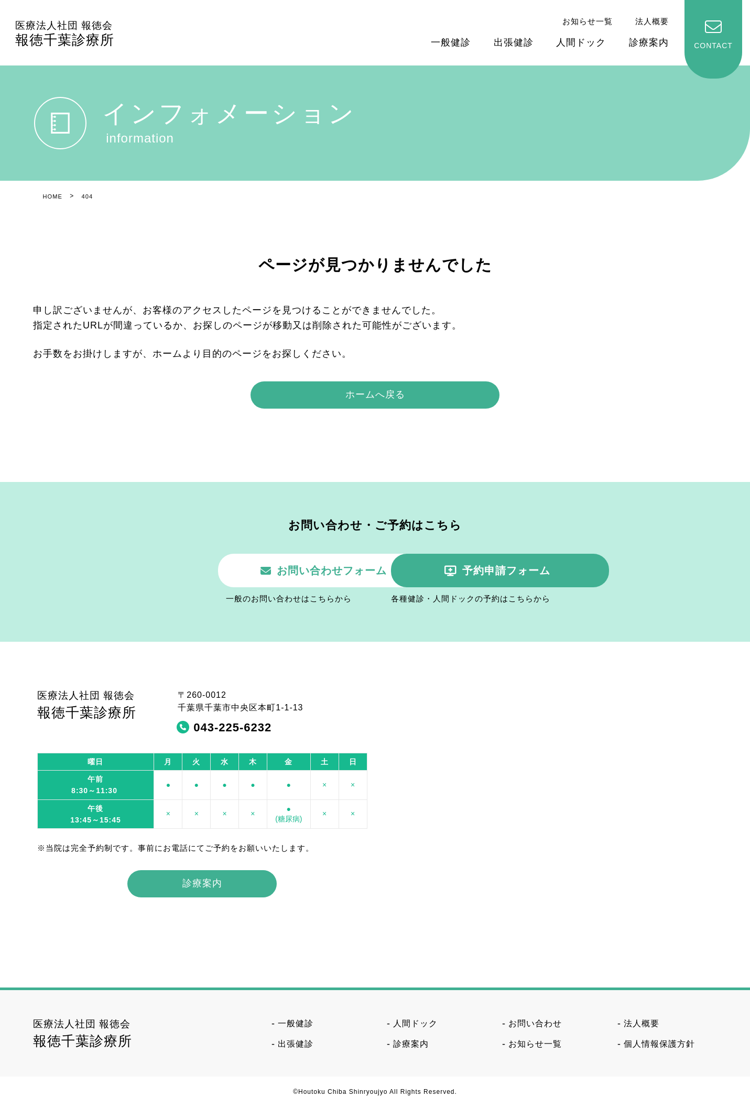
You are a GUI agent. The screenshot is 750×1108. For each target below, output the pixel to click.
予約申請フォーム (510, 571)
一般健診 (451, 42)
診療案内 (649, 42)
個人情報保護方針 (659, 1044)
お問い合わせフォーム (252, 571)
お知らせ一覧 (587, 21)
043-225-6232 (232, 728)
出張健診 (514, 42)
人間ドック (581, 42)
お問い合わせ (535, 1024)
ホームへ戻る (375, 395)
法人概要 (652, 21)
